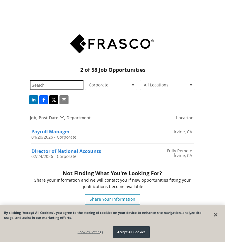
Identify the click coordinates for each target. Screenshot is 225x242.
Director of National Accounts (66, 151)
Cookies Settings (90, 232)
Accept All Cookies (131, 232)
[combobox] (111, 85)
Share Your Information (112, 199)
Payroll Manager (50, 131)
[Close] (215, 214)
